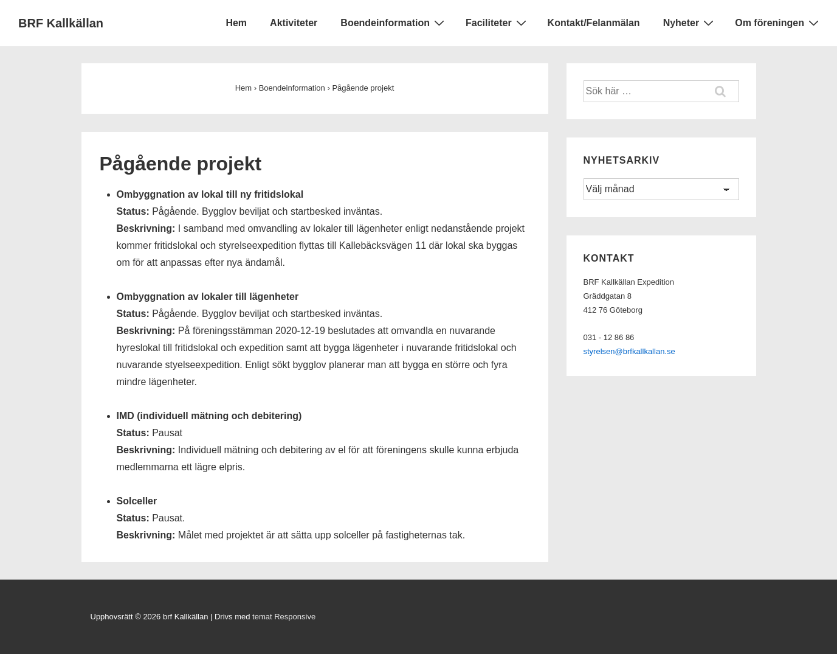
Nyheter (690, 22)
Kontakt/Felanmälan (594, 23)
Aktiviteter (293, 23)
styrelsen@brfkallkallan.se (629, 351)
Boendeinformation (393, 22)
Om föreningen (778, 22)
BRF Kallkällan (60, 23)
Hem (236, 23)
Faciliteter (497, 22)
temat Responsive (283, 616)
